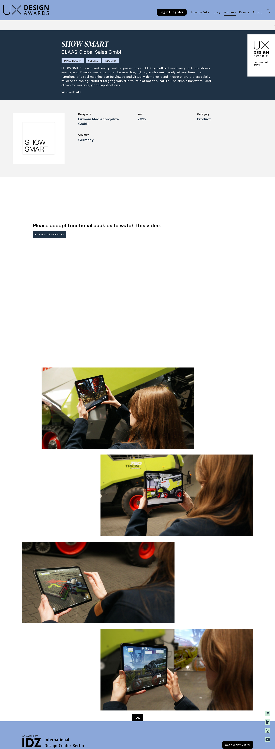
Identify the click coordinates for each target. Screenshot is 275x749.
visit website (71, 92)
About (257, 12)
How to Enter (201, 12)
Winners (230, 12)
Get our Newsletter (237, 745)
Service (93, 60)
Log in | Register (171, 12)
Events (244, 12)
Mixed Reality (73, 60)
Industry (110, 60)
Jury (217, 12)
